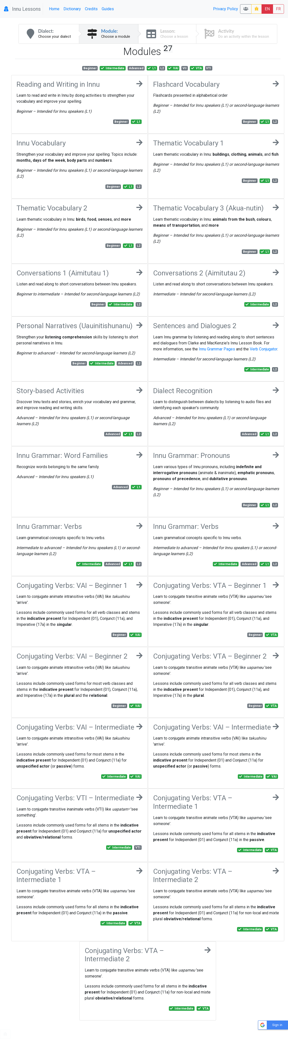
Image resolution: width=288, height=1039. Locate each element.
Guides (108, 8)
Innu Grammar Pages (217, 349)
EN (267, 8)
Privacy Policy (225, 8)
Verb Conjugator (263, 349)
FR (278, 8)
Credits (91, 8)
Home (54, 8)
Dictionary (72, 8)
